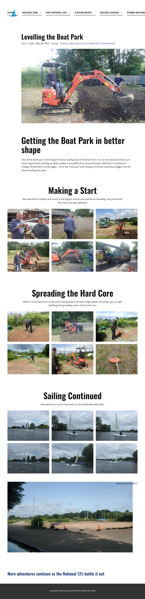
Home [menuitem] (10, 12)
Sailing (54, 43)
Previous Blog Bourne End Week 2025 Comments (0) (87, 43)
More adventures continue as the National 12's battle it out (55, 574)
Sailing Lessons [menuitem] (109, 12)
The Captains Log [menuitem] (56, 12)
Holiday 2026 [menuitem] (30, 12)
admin (24, 43)
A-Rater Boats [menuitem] (83, 12)
